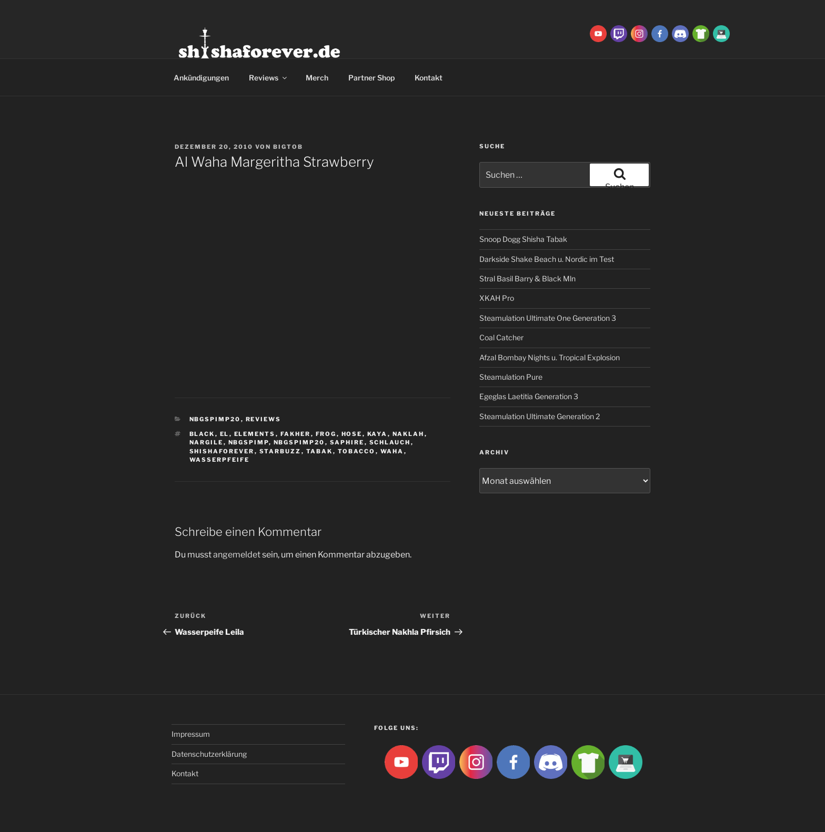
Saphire (347, 442)
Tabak (319, 451)
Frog (326, 434)
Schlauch (390, 442)
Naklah (409, 434)
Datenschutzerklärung (209, 753)
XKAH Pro (496, 297)
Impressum (191, 733)
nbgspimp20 (299, 442)
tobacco (357, 451)
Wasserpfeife (219, 459)
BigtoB (288, 146)
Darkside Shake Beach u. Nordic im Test (546, 259)
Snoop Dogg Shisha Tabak (523, 239)
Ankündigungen (201, 77)
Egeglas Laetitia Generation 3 (528, 396)
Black (202, 434)
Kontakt (428, 77)
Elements (255, 434)
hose (352, 434)
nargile (206, 442)
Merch (317, 77)
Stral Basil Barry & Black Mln (527, 278)
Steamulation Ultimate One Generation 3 (547, 317)
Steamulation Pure (510, 376)
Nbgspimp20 (215, 419)
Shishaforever (222, 451)
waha (392, 451)
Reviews (268, 77)
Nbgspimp (248, 442)
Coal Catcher (501, 337)
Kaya (377, 434)
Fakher (295, 434)
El (224, 434)
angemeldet (236, 555)
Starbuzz (280, 451)
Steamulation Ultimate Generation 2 (539, 416)
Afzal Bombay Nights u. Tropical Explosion (549, 357)
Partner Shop (371, 77)
